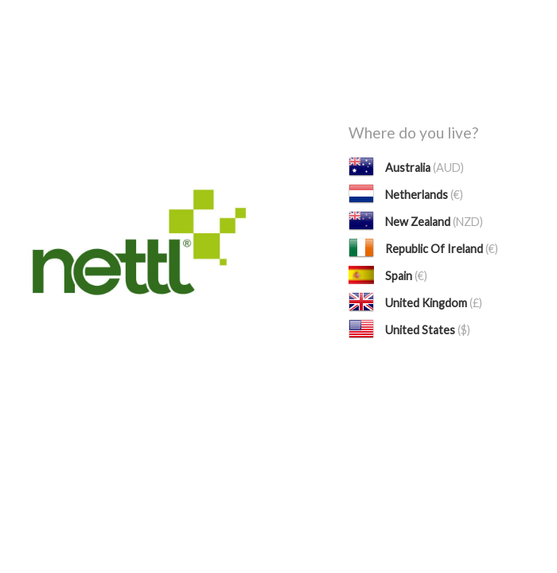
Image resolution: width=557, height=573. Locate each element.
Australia (424, 167)
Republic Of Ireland (441, 248)
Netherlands (424, 194)
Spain (406, 276)
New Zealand (434, 221)
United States (427, 330)
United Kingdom (433, 303)
